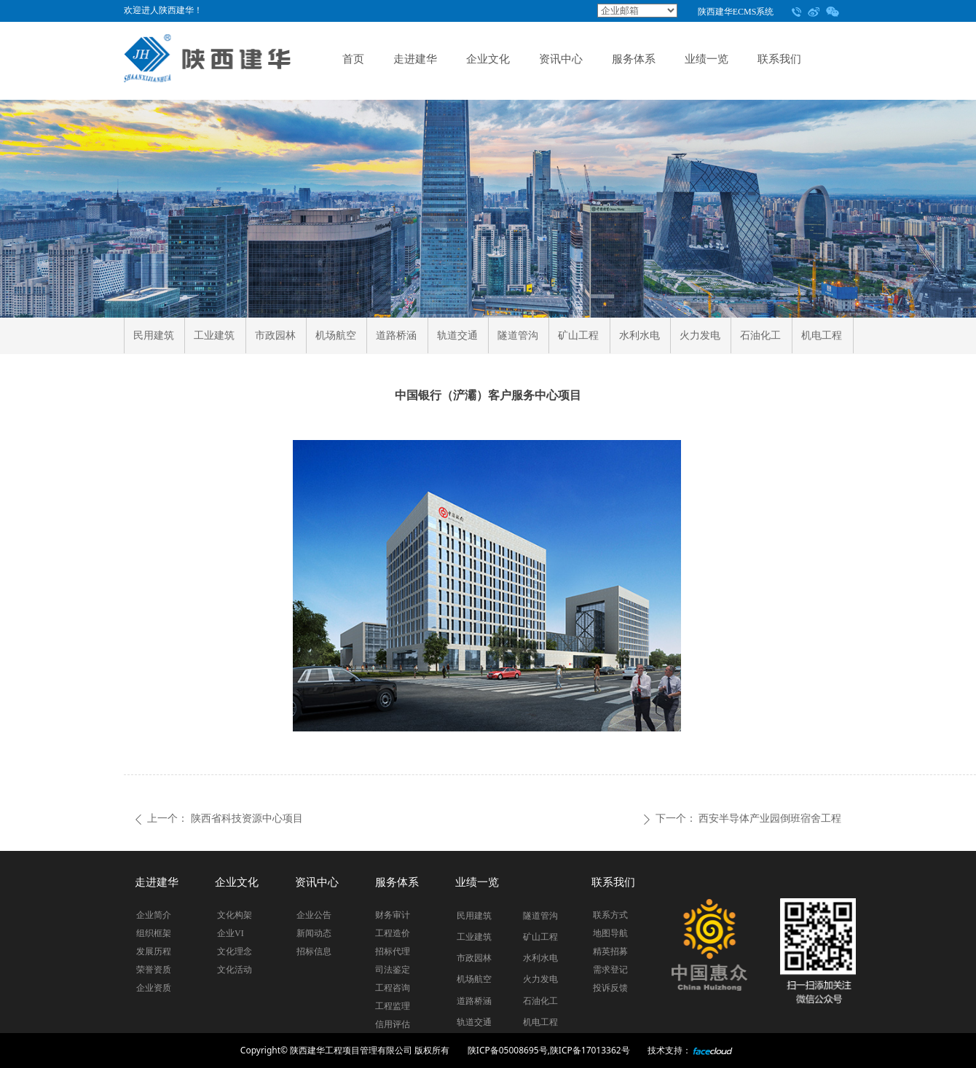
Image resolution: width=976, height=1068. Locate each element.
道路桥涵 (396, 335)
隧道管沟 (517, 335)
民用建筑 (153, 335)
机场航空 (335, 335)
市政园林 (275, 335)
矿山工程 (578, 335)
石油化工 (760, 335)
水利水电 (639, 335)
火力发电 (700, 335)
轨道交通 (457, 335)
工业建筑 (214, 335)
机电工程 (821, 335)
